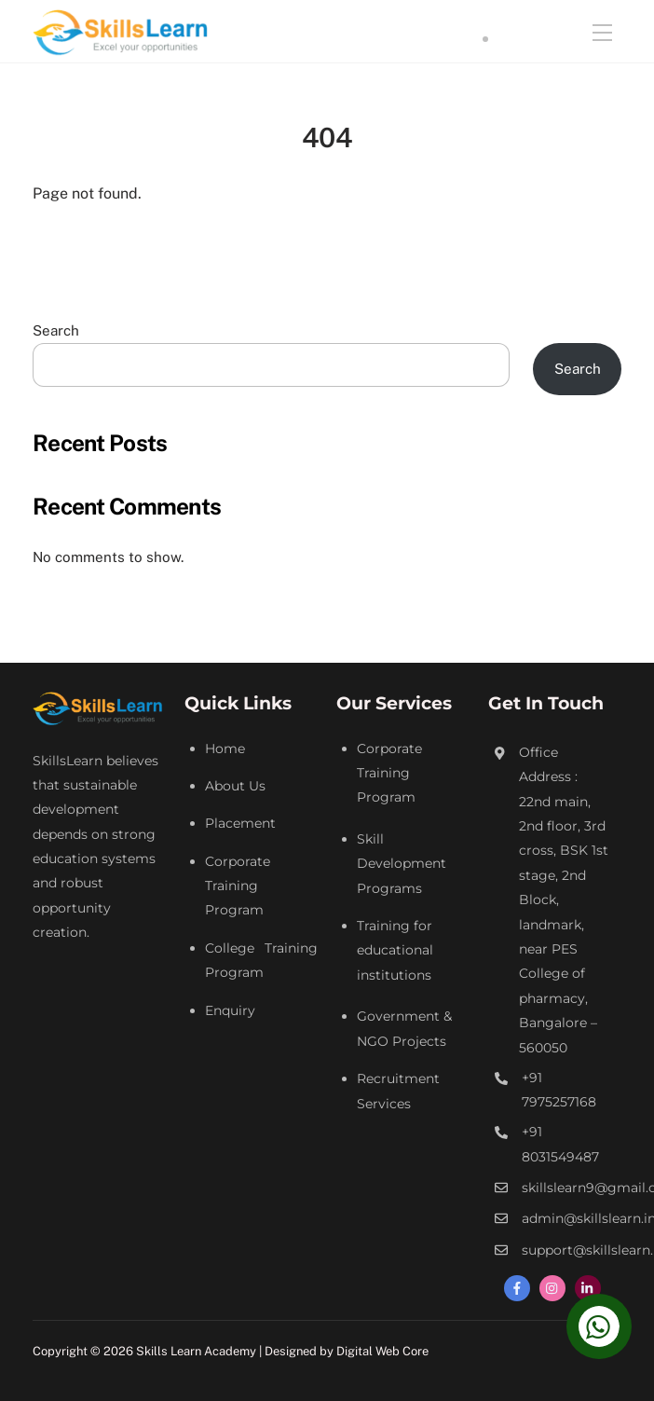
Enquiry (230, 1010)
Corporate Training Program (237, 886)
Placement (240, 823)
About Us (235, 785)
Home (225, 748)
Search (56, 330)
